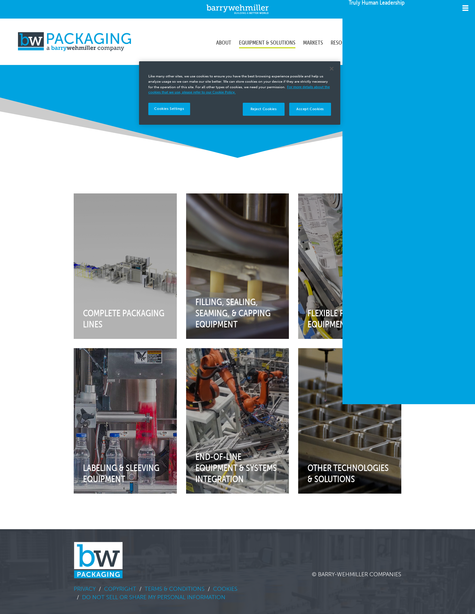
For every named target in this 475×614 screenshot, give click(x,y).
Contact (422, 41)
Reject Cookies (264, 109)
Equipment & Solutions (267, 41)
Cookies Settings (169, 108)
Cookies (225, 589)
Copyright (120, 589)
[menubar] (327, 41)
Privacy (85, 589)
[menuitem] (223, 41)
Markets (313, 41)
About (223, 41)
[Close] (331, 69)
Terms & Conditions (175, 589)
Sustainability (380, 41)
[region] (239, 92)
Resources (343, 41)
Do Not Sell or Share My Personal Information (153, 597)
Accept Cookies (310, 109)
